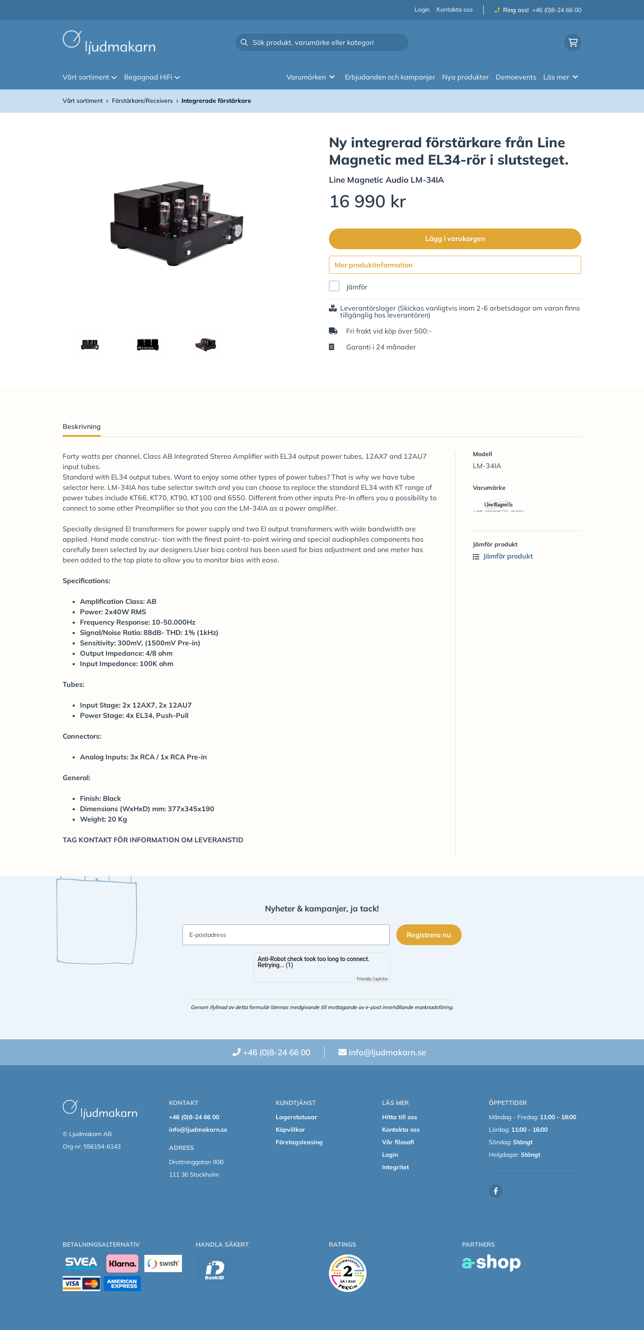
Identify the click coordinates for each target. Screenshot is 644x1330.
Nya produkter (465, 77)
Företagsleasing (299, 1142)
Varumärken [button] (311, 77)
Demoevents (516, 77)
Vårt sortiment (90, 77)
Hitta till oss (399, 1117)
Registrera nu (429, 934)
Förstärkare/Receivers (142, 101)
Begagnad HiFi (152, 77)
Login (422, 9)
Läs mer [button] (560, 77)
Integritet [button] (395, 1167)
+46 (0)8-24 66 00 (556, 10)
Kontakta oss (455, 9)
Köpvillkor (290, 1129)
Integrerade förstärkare (216, 101)
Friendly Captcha (372, 979)
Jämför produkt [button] (503, 556)
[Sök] (322, 42)
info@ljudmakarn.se (387, 1052)
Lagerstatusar (296, 1117)
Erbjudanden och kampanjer (390, 77)
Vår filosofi (398, 1142)
